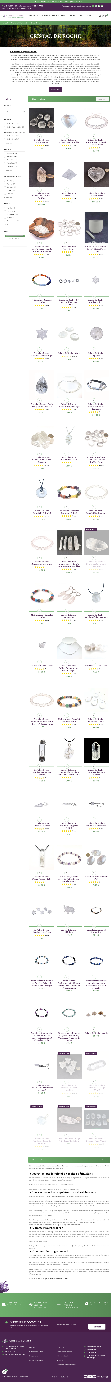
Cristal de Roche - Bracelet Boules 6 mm (96, 511)
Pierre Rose (12, 163)
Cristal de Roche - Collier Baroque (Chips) (69, 405)
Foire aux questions (36, 1360)
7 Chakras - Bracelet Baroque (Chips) (69, 511)
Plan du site (24, 1377)
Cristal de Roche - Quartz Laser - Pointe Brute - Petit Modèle (42, 248)
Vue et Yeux (12, 211)
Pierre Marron (12, 166)
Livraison (60, 1360)
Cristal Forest (91, 1353)
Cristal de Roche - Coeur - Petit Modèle (69, 141)
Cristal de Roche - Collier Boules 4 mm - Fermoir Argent (69, 668)
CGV (3, 1377)
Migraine (11, 208)
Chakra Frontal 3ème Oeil (14, 133)
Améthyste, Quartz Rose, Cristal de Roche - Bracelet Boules (69, 878)
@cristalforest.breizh (94, 1347)
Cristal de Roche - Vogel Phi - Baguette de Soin (69, 1139)
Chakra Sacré (13, 136)
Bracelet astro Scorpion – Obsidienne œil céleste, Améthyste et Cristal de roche (42, 1036)
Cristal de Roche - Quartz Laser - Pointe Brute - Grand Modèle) (69, 563)
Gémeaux (11, 187)
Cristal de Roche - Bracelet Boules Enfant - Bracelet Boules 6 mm (42, 721)
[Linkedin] (99, 6)
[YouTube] (102, 6)
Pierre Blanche (13, 153)
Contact (32, 1347)
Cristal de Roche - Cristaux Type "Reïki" (96, 1139)
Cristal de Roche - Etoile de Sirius (96, 301)
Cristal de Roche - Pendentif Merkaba (42, 931)
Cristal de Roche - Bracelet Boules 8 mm (41, 562)
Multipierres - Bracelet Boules (42, 616)
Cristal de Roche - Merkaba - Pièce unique (42, 354)
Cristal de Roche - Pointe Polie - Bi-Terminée (96, 406)
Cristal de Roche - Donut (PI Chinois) (42, 511)
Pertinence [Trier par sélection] (103, 99)
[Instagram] (96, 6)
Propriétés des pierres (64, 1352)
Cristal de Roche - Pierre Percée (41, 141)
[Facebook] (93, 6)
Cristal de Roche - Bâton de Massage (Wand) (96, 1087)
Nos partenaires (34, 1356)
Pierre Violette (13, 157)
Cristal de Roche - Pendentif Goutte (96, 720)
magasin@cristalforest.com (15, 1355)
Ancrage (11, 218)
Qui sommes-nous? (36, 1352)
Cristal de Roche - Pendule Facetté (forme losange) (42, 1087)
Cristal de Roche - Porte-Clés (69, 616)
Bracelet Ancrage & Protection (96, 931)
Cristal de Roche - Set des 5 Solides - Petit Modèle (69, 302)
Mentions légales (12, 1377)
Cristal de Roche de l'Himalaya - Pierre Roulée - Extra (96, 459)
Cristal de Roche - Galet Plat (96, 877)
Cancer (11, 190)
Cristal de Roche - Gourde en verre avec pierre (42, 772)
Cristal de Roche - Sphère (96, 354)
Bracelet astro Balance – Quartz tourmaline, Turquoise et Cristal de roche (69, 1036)
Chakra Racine (13, 124)
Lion (10, 194)
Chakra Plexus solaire (15, 127)
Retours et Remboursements (66, 1365)
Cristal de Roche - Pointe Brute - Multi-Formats (42, 459)
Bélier (10, 181)
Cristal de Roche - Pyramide (69, 194)
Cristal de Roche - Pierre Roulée (69, 247)
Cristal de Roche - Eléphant (69, 931)
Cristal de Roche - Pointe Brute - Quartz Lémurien (96, 563)
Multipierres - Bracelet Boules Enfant (69, 720)
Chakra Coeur (13, 139)
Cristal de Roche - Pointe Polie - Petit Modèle (96, 772)
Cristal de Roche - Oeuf (96, 665)
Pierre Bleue (12, 160)
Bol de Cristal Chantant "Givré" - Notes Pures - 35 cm (96, 248)
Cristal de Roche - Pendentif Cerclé (69, 458)
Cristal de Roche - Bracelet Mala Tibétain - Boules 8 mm (96, 142)
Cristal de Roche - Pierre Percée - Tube (41, 877)
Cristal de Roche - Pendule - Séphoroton (96, 824)
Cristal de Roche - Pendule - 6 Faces (41, 824)
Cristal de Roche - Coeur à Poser (96, 194)
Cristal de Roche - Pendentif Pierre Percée (96, 616)
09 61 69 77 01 (10, 1352)
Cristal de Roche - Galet (69, 352)
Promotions (60, 1347)
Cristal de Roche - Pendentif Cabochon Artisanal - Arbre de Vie (69, 772)
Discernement (13, 221)
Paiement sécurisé (63, 1356)
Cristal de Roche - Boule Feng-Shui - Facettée (41, 405)
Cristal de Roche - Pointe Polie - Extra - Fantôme (42, 195)
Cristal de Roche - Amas (42, 665)
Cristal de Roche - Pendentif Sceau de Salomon (42, 1140)
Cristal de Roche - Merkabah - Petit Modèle (69, 1087)
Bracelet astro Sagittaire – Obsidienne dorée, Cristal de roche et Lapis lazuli (69, 984)
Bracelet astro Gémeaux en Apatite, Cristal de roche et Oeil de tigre (41, 983)
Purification (12, 214)
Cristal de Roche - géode (96, 1032)
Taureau (11, 184)
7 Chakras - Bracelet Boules (41, 301)
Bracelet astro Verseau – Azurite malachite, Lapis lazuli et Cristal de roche (96, 984)
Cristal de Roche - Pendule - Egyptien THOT (69, 825)
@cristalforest (91, 1350)
